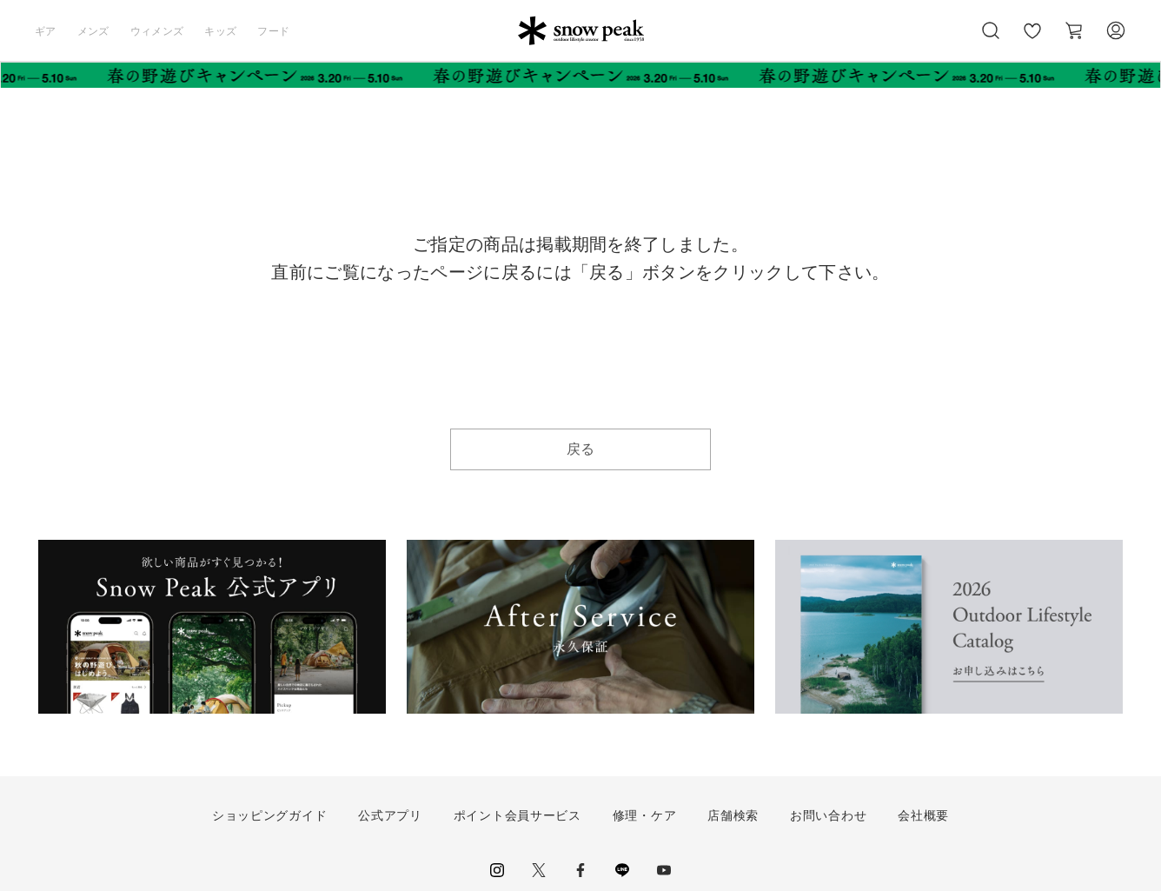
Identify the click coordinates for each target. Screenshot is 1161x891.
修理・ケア (645, 815)
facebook (580, 870)
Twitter (539, 870)
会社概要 (923, 815)
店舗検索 (733, 815)
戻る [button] (581, 449)
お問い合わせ (828, 815)
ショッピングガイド (269, 815)
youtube (664, 870)
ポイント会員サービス (517, 815)
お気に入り (1032, 40)
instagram (497, 870)
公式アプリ (390, 815)
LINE (622, 870)
